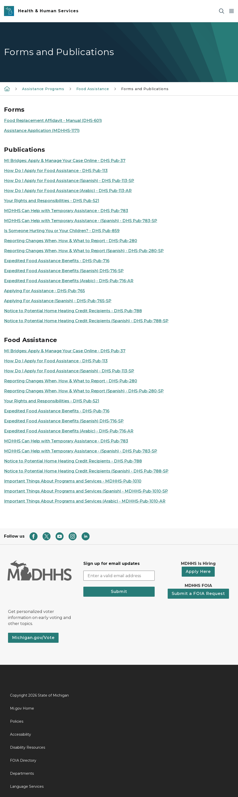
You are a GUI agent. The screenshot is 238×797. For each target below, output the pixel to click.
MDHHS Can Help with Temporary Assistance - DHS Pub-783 (66, 210)
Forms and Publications (145, 89)
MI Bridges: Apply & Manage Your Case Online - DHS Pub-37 (64, 160)
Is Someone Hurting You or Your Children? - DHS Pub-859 (62, 230)
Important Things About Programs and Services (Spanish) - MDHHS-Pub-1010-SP (86, 491)
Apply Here (198, 571)
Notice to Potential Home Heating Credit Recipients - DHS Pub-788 (73, 310)
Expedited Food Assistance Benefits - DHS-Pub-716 (56, 260)
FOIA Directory (23, 760)
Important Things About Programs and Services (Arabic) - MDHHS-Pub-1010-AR (84, 501)
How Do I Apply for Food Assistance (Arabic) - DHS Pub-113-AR (68, 190)
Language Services (27, 786)
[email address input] (119, 576)
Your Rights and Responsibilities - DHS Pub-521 (51, 200)
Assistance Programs (43, 89)
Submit (119, 591)
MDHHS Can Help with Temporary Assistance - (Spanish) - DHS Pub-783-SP (80, 220)
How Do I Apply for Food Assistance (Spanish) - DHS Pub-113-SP (69, 180)
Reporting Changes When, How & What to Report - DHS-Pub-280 (70, 240)
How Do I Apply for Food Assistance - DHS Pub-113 (56, 170)
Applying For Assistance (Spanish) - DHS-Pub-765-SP (57, 300)
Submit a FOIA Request (198, 593)
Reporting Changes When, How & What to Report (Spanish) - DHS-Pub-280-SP (84, 250)
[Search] (221, 11)
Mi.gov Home (22, 708)
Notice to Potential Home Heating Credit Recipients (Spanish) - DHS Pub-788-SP (86, 320)
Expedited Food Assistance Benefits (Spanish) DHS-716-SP (64, 270)
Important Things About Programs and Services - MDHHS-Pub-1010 (72, 481)
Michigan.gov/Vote (33, 637)
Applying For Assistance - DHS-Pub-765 (44, 290)
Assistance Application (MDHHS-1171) (42, 130)
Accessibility (20, 734)
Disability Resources (27, 747)
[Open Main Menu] (231, 11)
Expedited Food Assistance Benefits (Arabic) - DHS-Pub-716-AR (68, 280)
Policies (16, 721)
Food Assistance (92, 89)
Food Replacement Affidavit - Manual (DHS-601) (53, 120)
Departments (22, 773)
